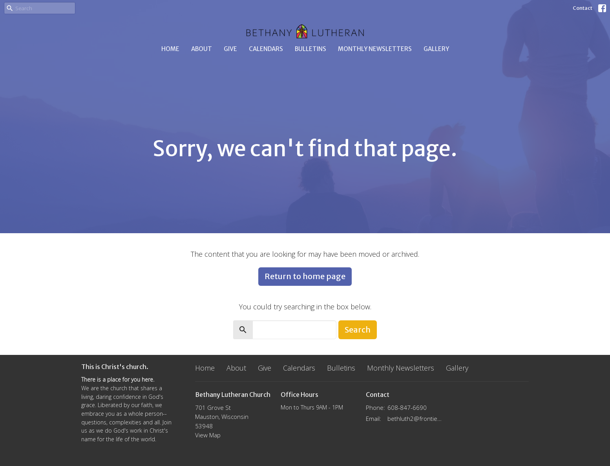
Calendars (266, 49)
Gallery (436, 49)
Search (358, 329)
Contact (582, 8)
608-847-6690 (407, 407)
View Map (208, 435)
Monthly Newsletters (375, 49)
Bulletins (310, 49)
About (201, 49)
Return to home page (305, 276)
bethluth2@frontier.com (415, 418)
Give (230, 49)
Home (170, 49)
